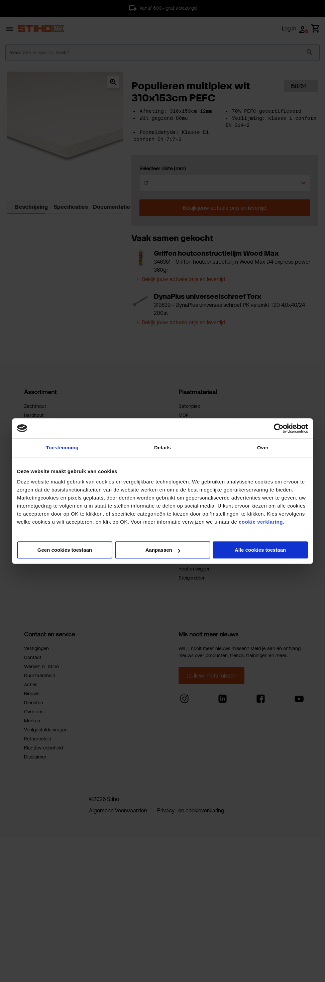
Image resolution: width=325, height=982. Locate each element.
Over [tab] (263, 447)
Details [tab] (162, 447)
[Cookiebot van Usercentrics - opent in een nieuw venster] (278, 428)
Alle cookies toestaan (260, 550)
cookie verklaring (261, 522)
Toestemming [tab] (62, 447)
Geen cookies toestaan (64, 550)
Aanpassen (162, 550)
